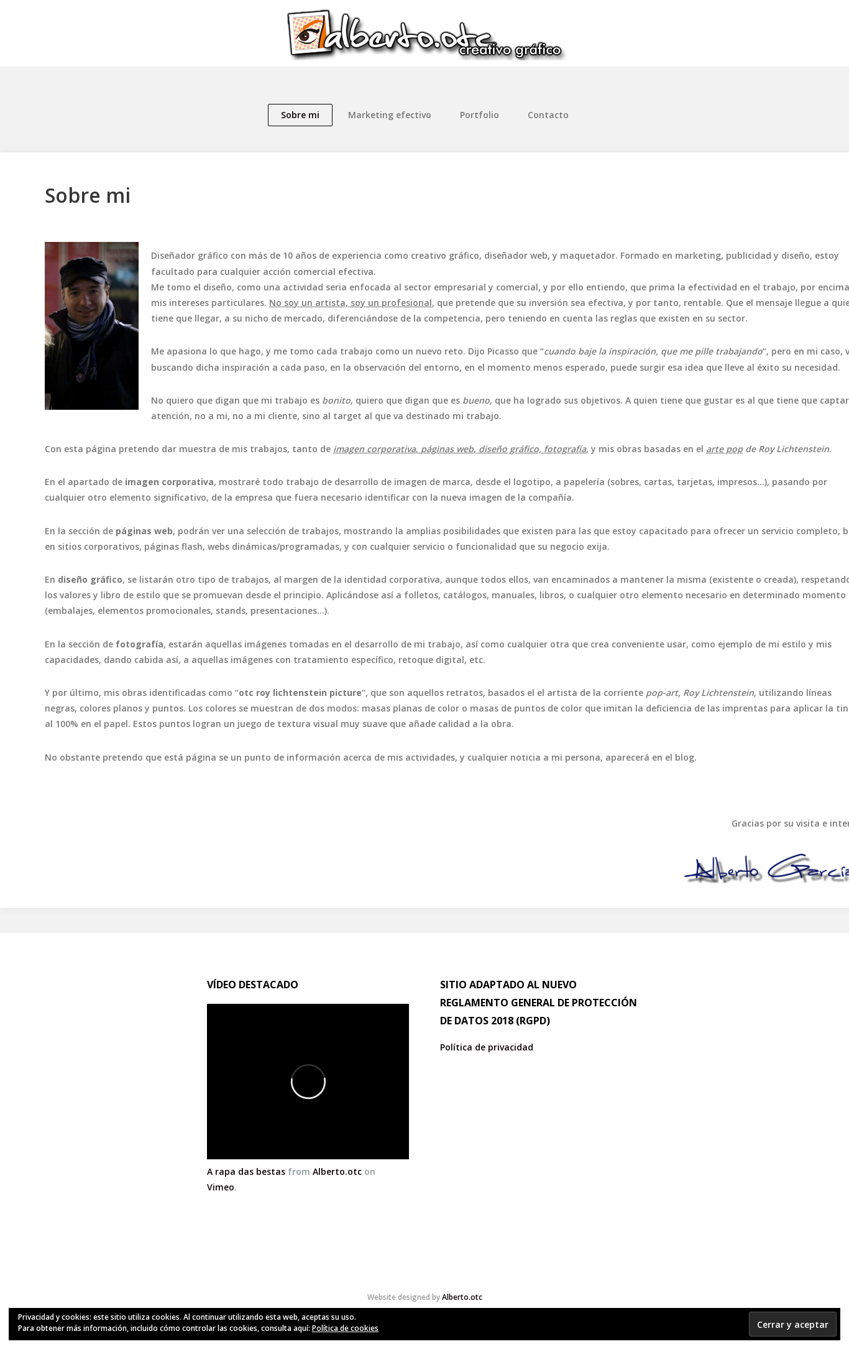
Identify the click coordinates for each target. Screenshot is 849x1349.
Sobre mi (300, 115)
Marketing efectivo (389, 115)
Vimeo (220, 1187)
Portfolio (479, 115)
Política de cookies (345, 1328)
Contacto (548, 115)
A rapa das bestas (246, 1171)
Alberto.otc (337, 1171)
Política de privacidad (486, 1047)
